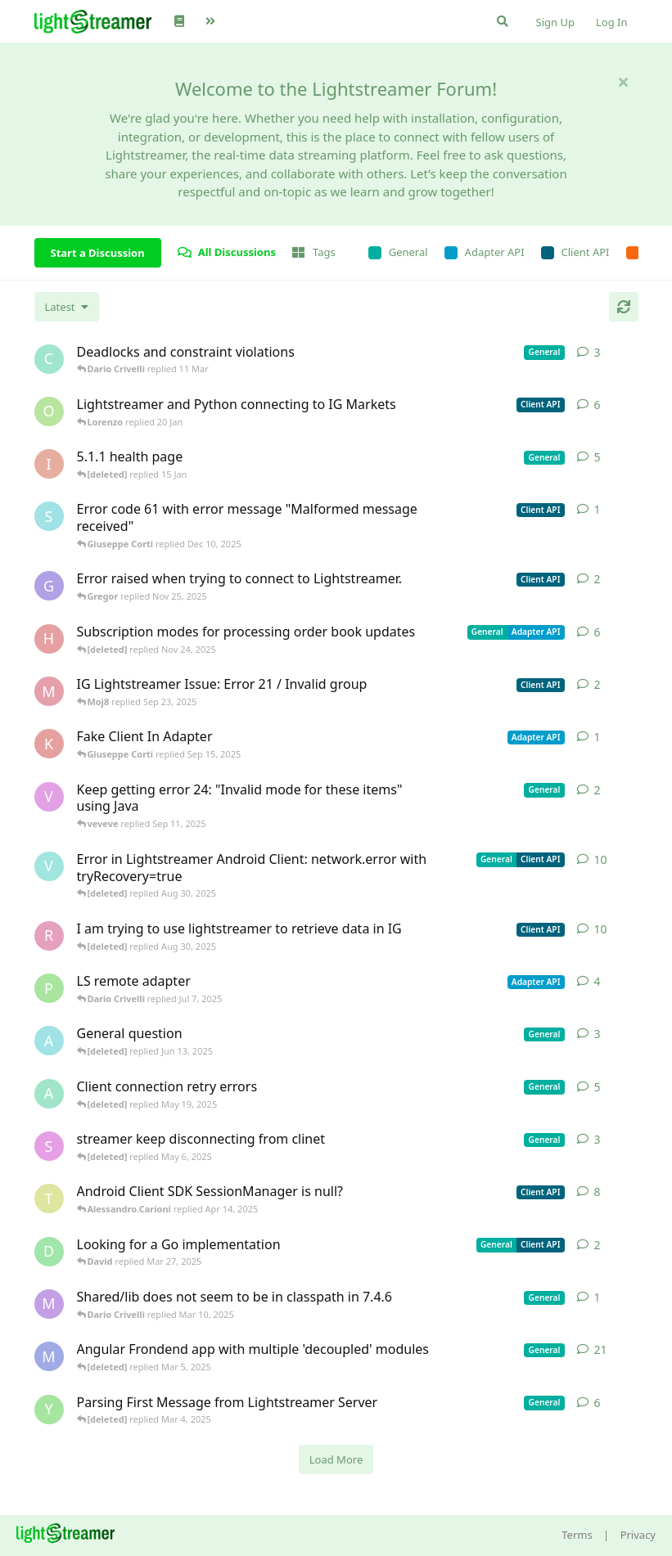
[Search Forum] (502, 21)
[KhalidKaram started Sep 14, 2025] (49, 743)
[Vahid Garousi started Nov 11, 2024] (49, 866)
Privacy (638, 1534)
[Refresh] (623, 307)
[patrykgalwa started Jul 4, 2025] (49, 988)
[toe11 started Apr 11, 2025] (49, 1198)
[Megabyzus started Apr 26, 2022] (49, 1356)
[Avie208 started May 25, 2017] (49, 1040)
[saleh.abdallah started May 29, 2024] (49, 1146)
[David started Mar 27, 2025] (49, 1251)
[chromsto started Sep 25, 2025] (49, 359)
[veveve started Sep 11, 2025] (49, 797)
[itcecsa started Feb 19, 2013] (49, 464)
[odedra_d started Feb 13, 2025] (49, 411)
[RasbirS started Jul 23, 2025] (49, 936)
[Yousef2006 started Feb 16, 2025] (49, 1409)
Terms (577, 1534)
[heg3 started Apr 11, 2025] (49, 639)
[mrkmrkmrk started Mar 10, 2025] (49, 1304)
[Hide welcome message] (623, 82)
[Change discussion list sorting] (66, 307)
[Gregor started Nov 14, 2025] (49, 585)
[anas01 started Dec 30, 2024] (49, 1094)
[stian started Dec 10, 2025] (49, 516)
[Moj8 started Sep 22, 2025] (49, 691)
